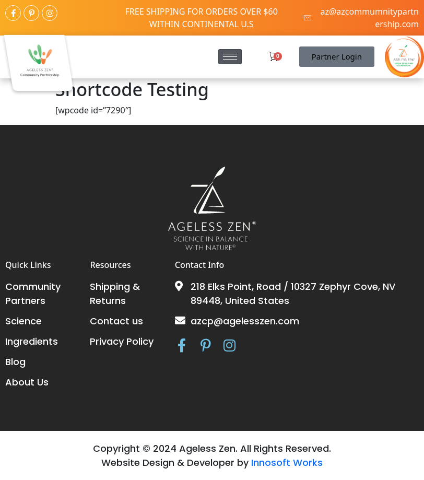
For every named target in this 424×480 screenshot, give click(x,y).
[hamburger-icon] (230, 56)
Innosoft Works (287, 462)
